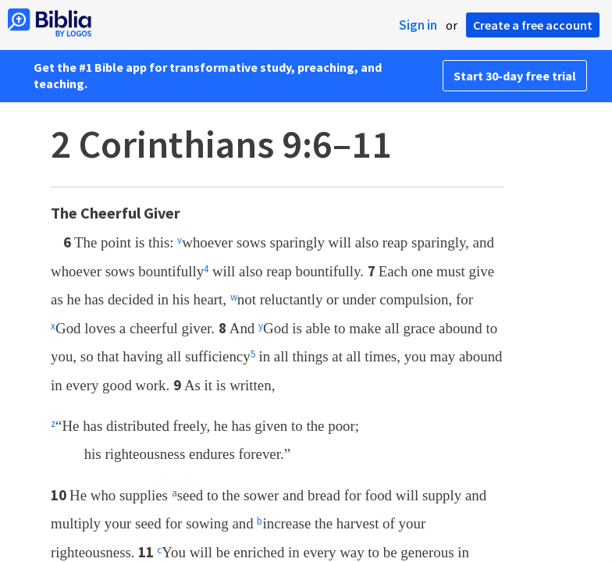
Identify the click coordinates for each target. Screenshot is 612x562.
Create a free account (532, 25)
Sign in (418, 25)
